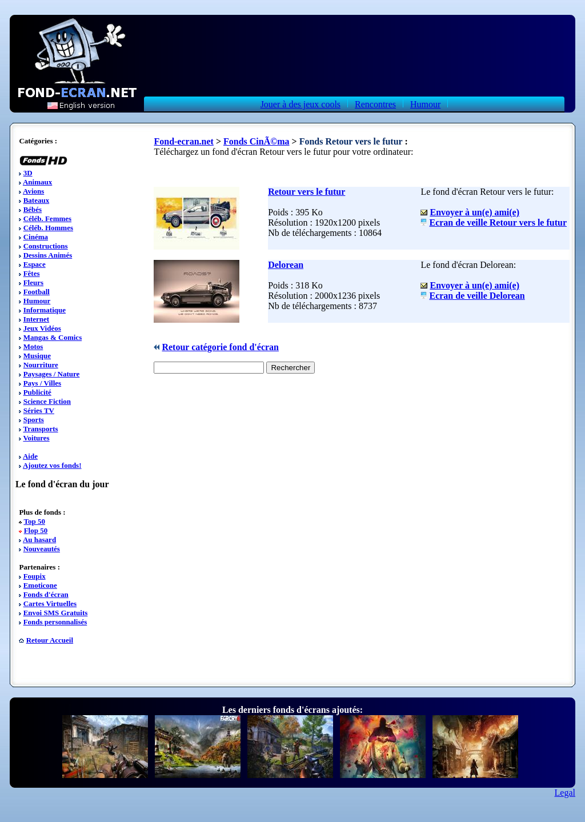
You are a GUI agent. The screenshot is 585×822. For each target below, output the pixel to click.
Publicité (37, 392)
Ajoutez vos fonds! (52, 465)
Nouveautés (41, 548)
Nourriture (40, 364)
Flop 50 (36, 530)
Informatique (44, 310)
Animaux (37, 182)
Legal (565, 792)
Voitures (36, 438)
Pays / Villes (42, 383)
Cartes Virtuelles (50, 603)
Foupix (34, 576)
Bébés (32, 209)
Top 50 (34, 521)
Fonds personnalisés (55, 621)
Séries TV (38, 410)
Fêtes (31, 273)
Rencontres (375, 104)
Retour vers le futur (306, 192)
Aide (30, 456)
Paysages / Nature (51, 374)
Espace (34, 264)
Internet (36, 319)
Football (36, 291)
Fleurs (33, 282)
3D (28, 173)
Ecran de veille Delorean (476, 295)
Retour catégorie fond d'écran (220, 347)
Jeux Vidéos (42, 328)
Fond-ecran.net (183, 141)
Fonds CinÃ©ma (256, 141)
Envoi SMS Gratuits (55, 612)
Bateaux (36, 200)
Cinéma (35, 236)
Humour (425, 104)
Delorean (285, 265)
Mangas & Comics (52, 337)
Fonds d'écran (46, 594)
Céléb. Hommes (48, 227)
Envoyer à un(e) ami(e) (474, 212)
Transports (40, 428)
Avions (33, 191)
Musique (37, 355)
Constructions (45, 246)
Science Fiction (47, 401)
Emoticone (40, 585)
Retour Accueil (49, 640)
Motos (33, 346)
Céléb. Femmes (47, 218)
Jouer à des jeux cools (300, 104)
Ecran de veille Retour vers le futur (498, 222)
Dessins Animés (48, 255)
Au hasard (39, 539)
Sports (33, 419)
